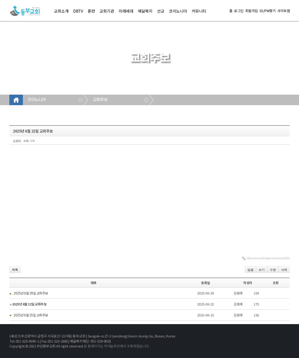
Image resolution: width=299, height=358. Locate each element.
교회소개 (61, 11)
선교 (160, 11)
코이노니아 (178, 11)
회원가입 (251, 11)
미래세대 (126, 11)
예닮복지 (145, 11)
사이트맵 (283, 11)
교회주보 (100, 99)
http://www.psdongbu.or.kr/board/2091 (268, 258)
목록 (15, 270)
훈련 (91, 11)
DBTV (78, 11)
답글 (250, 270)
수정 (273, 270)
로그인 (239, 11)
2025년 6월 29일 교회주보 (30, 293)
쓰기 (262, 270)
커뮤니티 (199, 11)
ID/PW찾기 (268, 11)
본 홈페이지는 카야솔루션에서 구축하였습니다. (116, 346)
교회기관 (107, 11)
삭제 (284, 270)
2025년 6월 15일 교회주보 (30, 315)
